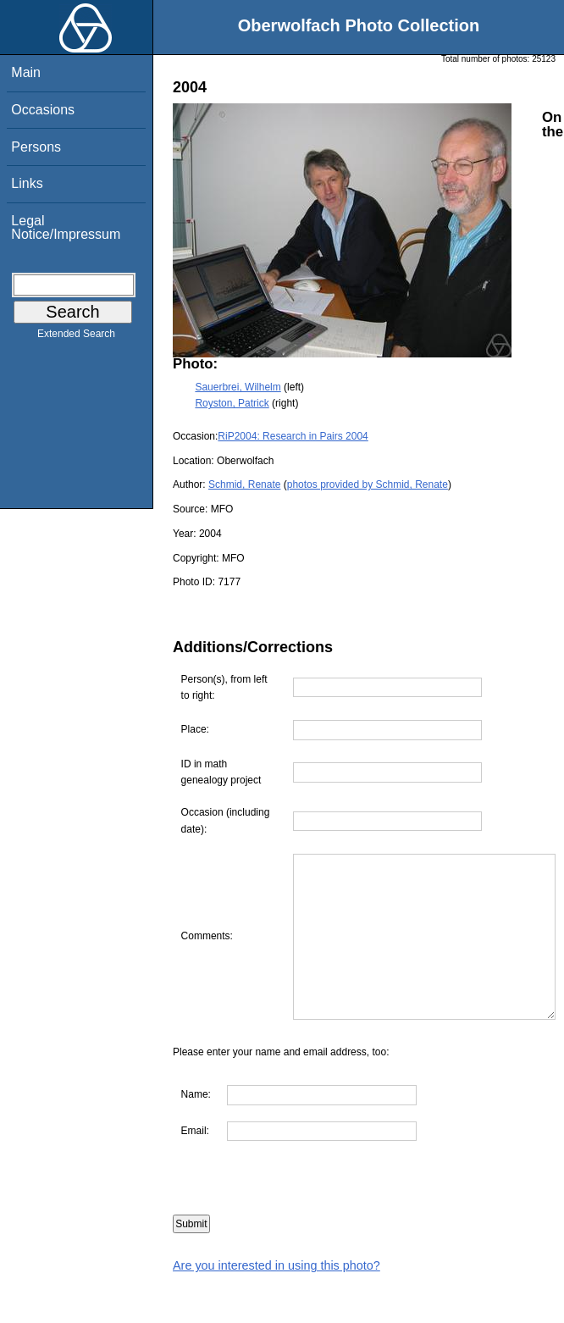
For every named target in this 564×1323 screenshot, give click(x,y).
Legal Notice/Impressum (65, 227)
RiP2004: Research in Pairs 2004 (293, 436)
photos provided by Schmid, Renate (367, 484)
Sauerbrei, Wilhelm (237, 387)
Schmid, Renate (244, 484)
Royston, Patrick (231, 403)
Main (26, 72)
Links (26, 183)
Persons (36, 147)
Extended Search (76, 337)
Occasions (43, 109)
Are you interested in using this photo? (276, 1314)
